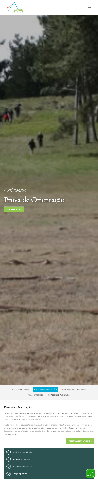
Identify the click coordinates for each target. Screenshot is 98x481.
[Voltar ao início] (15, 7)
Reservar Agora (14, 209)
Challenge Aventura (59, 395)
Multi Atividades (20, 389)
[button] (89, 7)
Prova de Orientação (45, 389)
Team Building (35, 395)
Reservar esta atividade (80, 441)
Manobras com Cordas (74, 389)
